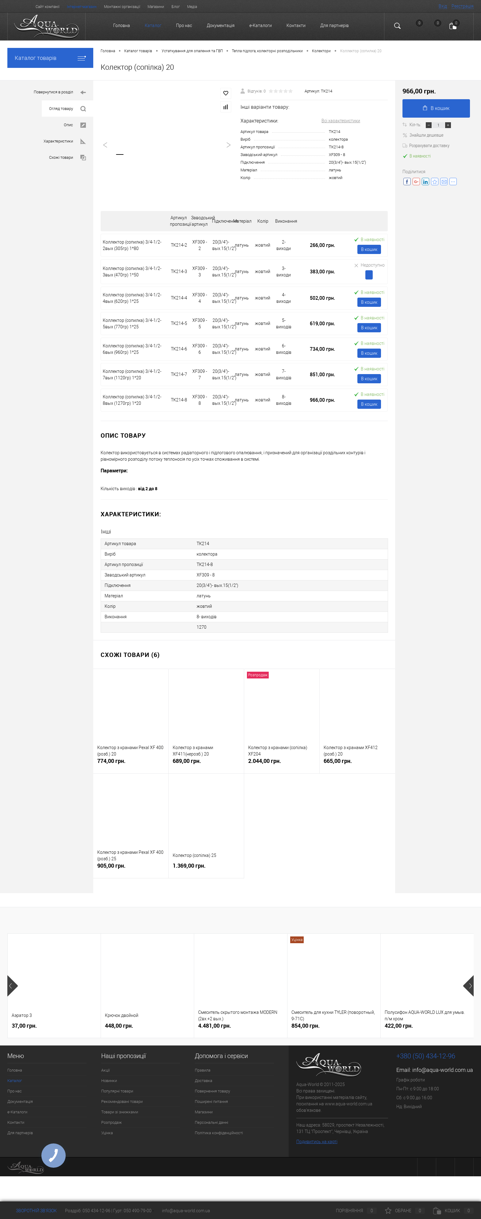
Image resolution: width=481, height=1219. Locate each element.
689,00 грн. (206, 763)
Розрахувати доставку (425, 145)
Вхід (443, 6)
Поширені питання (211, 1101)
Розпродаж (111, 1122)
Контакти (296, 25)
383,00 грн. (322, 271)
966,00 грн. (322, 400)
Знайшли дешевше (423, 135)
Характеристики (65, 141)
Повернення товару (212, 1091)
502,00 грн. (322, 298)
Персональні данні (211, 1122)
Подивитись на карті (316, 1141)
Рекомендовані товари (122, 1101)
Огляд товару (67, 109)
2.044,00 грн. (281, 763)
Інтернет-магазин (82, 7)
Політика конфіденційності (219, 1133)
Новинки (109, 1080)
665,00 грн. (357, 763)
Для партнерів (334, 25)
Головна (121, 25)
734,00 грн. (322, 349)
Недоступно (369, 265)
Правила (202, 1070)
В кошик (369, 249)
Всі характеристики (340, 120)
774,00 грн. (130, 763)
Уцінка (107, 1133)
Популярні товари (117, 1091)
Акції (105, 1070)
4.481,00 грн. (214, 1025)
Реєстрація (463, 6)
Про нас (184, 25)
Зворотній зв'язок (32, 1210)
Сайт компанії (48, 7)
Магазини (156, 7)
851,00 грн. (322, 374)
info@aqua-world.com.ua (442, 1070)
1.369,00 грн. (206, 868)
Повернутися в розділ (60, 93)
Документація (221, 25)
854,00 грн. (305, 1025)
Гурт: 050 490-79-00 (132, 1210)
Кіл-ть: (416, 124)
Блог (175, 7)
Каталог (153, 25)
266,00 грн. (322, 245)
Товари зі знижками (119, 1112)
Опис (75, 125)
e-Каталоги (260, 25)
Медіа (192, 7)
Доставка (203, 1080)
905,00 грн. (130, 868)
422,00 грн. (399, 1025)
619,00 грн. (322, 323)
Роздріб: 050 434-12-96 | (89, 1210)
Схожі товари (67, 158)
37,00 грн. (24, 1025)
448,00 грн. (119, 1025)
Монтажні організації (122, 7)
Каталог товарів (50, 58)
